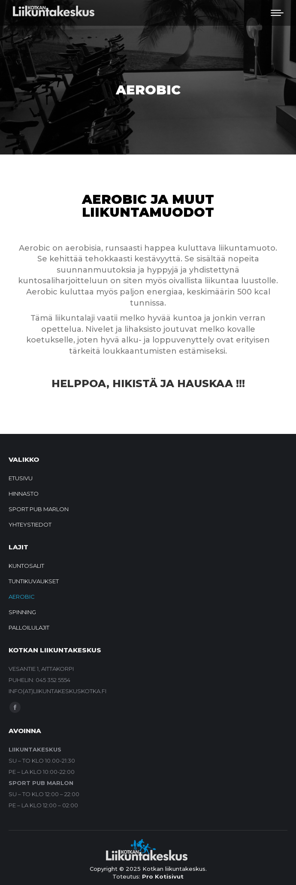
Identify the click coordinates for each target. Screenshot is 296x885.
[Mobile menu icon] (277, 13)
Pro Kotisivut (163, 876)
